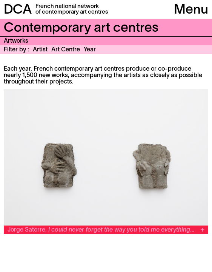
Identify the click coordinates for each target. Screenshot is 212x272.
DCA (18, 10)
